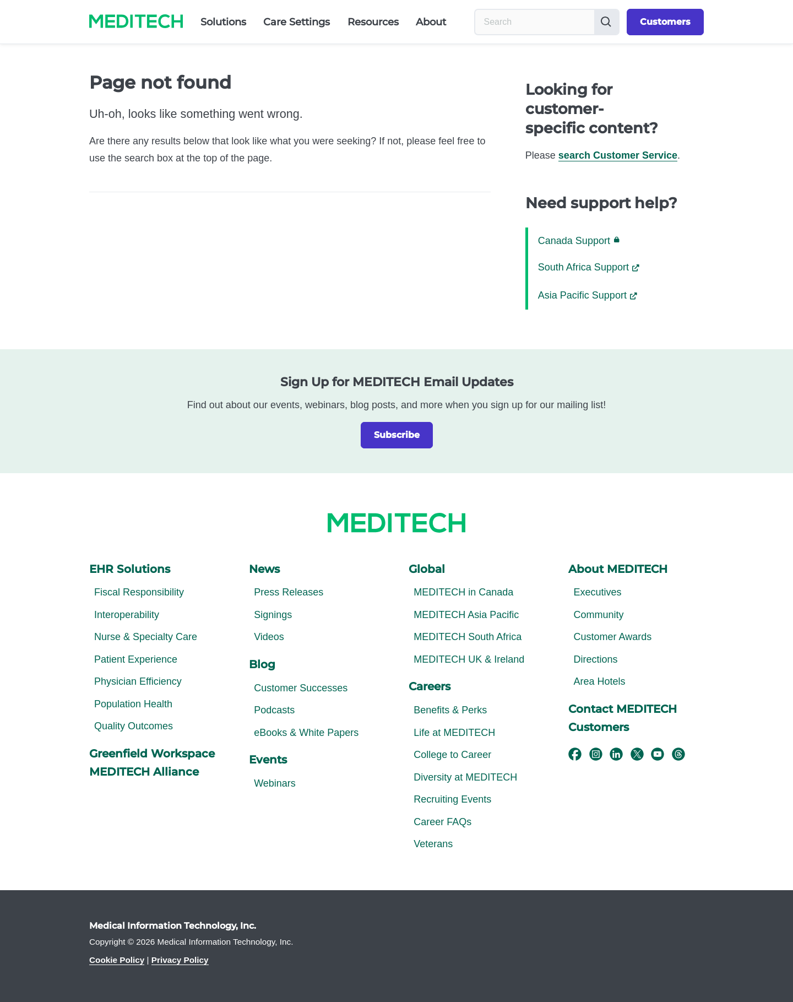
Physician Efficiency (138, 681)
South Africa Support (583, 267)
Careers (429, 686)
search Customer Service (617, 155)
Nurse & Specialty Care (145, 636)
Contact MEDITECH (622, 709)
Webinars (275, 783)
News (264, 569)
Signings (273, 614)
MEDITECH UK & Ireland (469, 659)
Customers (665, 22)
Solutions (223, 22)
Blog (262, 664)
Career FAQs (442, 821)
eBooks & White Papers (306, 732)
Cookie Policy (116, 960)
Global (427, 569)
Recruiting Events (452, 799)
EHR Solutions (129, 569)
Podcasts (274, 710)
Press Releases (288, 592)
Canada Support (578, 240)
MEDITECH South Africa (468, 636)
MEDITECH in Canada (463, 592)
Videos (269, 636)
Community (598, 614)
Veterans (433, 843)
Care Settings (296, 22)
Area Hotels (599, 681)
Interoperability (126, 614)
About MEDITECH (617, 569)
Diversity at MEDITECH (465, 777)
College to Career (452, 754)
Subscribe (397, 435)
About (431, 22)
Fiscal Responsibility (139, 592)
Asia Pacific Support (582, 295)
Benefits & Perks (450, 710)
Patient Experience (135, 659)
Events (268, 759)
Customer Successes (300, 688)
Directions (595, 659)
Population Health (133, 703)
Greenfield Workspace (152, 753)
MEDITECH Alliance (144, 771)
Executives (597, 592)
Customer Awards (612, 636)
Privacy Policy (180, 960)
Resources (373, 22)
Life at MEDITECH (454, 732)
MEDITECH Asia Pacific (466, 614)
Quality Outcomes (133, 726)
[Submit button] (606, 22)
